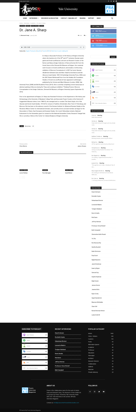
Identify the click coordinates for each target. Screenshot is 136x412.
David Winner (68, 173)
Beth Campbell (96, 230)
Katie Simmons (96, 251)
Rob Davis (94, 217)
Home (21, 23)
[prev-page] (20, 177)
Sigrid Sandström (97, 298)
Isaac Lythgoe (96, 268)
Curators (41, 26)
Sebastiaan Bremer (97, 200)
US (33, 126)
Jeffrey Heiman (96, 221)
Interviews (26, 23)
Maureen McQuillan (97, 302)
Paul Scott (95, 255)
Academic (33, 23)
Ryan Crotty (95, 293)
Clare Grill (94, 306)
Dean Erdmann (96, 192)
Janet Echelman (96, 264)
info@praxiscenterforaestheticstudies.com (66, 403)
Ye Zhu (94, 238)
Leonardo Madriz (97, 204)
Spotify (39, 51)
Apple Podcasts (31, 51)
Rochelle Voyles (96, 196)
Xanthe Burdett (96, 247)
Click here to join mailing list (59, 51)
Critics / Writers (35, 26)
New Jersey (28, 126)
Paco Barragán (46, 173)
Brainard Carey (25, 35)
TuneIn (44, 51)
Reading (99, 115)
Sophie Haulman (96, 276)
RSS (48, 51)
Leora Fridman (23, 173)
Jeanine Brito (95, 289)
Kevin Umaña (95, 213)
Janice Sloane (82, 146)
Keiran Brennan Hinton (98, 310)
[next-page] (23, 177)
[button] (112, 18)
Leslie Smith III (96, 315)
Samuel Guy (95, 272)
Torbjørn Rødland (97, 209)
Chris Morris (23, 146)
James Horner (96, 285)
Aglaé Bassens (96, 260)
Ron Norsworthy (96, 243)
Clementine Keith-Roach (99, 234)
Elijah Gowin (95, 281)
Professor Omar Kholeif (98, 226)
